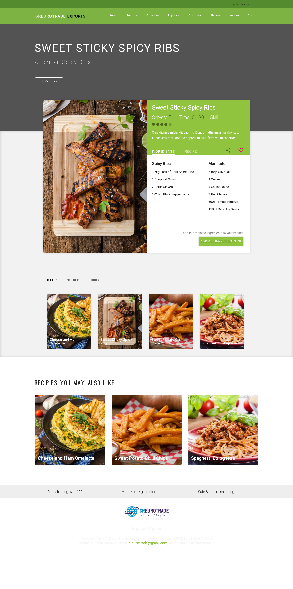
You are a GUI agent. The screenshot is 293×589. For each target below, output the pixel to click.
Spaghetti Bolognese (219, 343)
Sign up (245, 4)
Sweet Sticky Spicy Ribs (116, 341)
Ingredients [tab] (163, 151)
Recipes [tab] (52, 280)
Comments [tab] (96, 280)
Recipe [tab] (191, 151)
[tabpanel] (198, 192)
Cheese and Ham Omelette (64, 341)
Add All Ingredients (221, 241)
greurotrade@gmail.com (147, 543)
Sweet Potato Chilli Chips (167, 341)
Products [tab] (73, 280)
